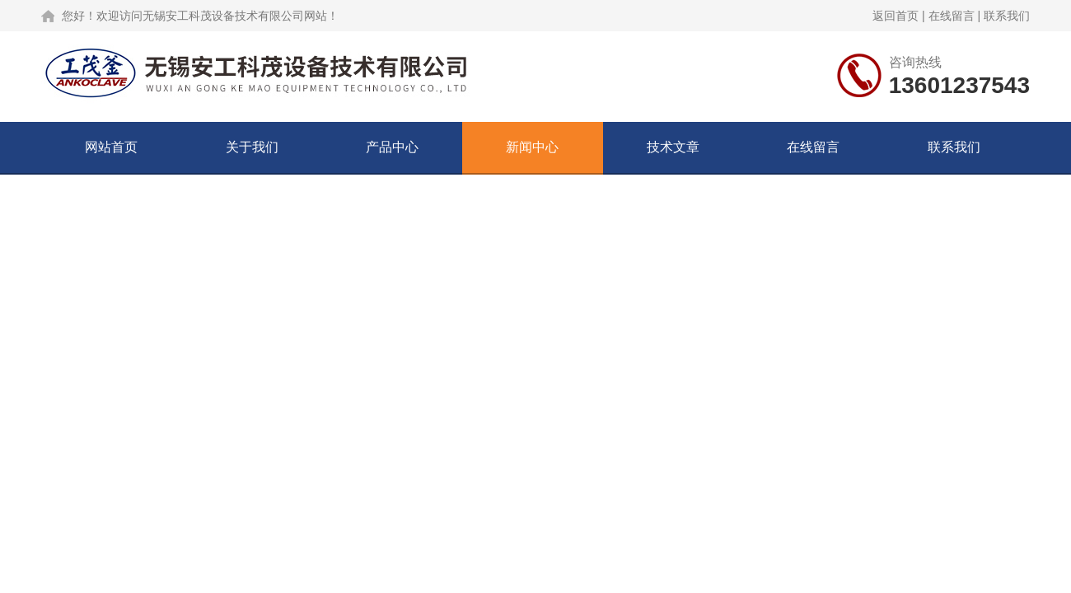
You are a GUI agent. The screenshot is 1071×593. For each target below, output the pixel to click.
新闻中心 (532, 147)
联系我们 (1007, 15)
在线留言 (951, 15)
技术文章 (673, 147)
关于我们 (252, 147)
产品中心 (392, 147)
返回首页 (895, 15)
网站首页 (111, 147)
